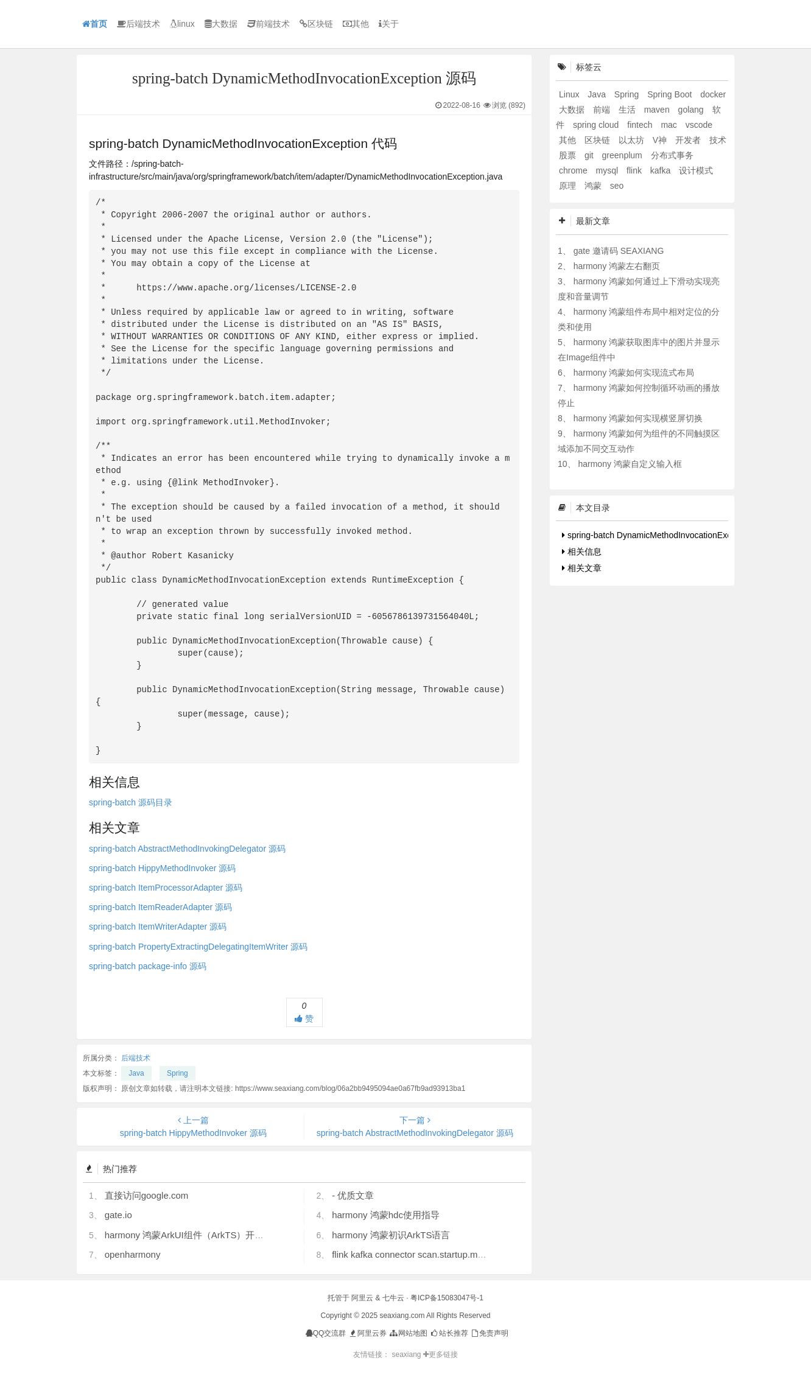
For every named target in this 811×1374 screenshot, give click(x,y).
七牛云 (393, 1298)
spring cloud (597, 125)
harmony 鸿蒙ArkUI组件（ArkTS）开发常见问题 (203, 1235)
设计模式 (696, 170)
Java (136, 1073)
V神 (661, 140)
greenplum (623, 155)
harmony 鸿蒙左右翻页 (617, 266)
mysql (608, 170)
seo (617, 186)
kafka (661, 170)
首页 (94, 24)
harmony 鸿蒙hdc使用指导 (386, 1215)
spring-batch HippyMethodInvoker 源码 (162, 868)
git (590, 155)
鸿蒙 (594, 186)
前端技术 (268, 24)
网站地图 (407, 1333)
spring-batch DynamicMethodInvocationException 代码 (668, 535)
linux (182, 24)
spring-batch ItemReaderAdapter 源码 (160, 907)
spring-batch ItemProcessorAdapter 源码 (165, 887)
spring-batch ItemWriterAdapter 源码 (157, 926)
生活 (628, 109)
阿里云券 (367, 1333)
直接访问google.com (147, 1195)
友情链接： (371, 1354)
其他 (356, 24)
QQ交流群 (326, 1333)
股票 (568, 155)
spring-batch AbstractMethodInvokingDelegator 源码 (187, 848)
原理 (568, 186)
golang (692, 109)
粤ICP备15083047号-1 (446, 1298)
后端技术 (138, 24)
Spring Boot (670, 94)
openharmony (133, 1254)
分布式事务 (672, 155)
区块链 (316, 24)
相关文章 (582, 568)
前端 (603, 109)
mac (670, 125)
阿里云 (362, 1298)
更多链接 (440, 1354)
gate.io (118, 1215)
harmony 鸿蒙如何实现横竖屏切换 (638, 418)
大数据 (221, 24)
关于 (389, 24)
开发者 (689, 140)
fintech (641, 125)
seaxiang (407, 1354)
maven (658, 109)
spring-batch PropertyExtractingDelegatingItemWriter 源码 (198, 947)
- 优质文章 (353, 1195)
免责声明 (489, 1333)
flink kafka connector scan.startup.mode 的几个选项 (436, 1254)
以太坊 (633, 140)
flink (635, 170)
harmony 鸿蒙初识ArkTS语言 (391, 1235)
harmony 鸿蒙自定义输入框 (629, 464)
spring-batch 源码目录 (130, 802)
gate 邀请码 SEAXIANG (619, 251)
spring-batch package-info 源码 (147, 966)
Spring (177, 1073)
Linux (570, 94)
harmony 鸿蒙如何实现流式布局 (634, 372)
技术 (717, 140)
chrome (574, 170)
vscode (699, 125)
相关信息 (582, 551)
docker (713, 94)
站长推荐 (448, 1333)
